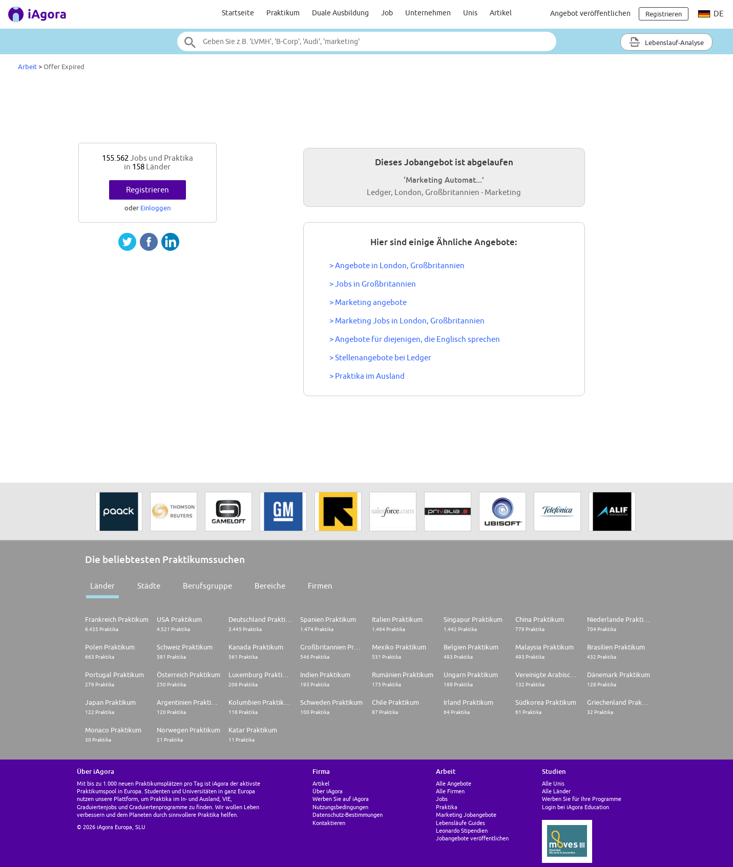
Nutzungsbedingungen (340, 807)
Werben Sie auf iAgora (340, 798)
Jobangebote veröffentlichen (472, 838)
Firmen (320, 585)
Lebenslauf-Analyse (666, 42)
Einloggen (155, 208)
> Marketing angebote (368, 302)
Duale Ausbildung (340, 13)
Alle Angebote (453, 783)
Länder (102, 585)
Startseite (238, 13)
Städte (148, 585)
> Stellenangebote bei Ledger (380, 357)
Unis (470, 13)
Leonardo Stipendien (462, 830)
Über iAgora (327, 791)
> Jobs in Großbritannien (372, 283)
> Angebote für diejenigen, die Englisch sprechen (414, 339)
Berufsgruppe (207, 585)
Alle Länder (556, 791)
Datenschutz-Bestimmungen (347, 814)
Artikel (501, 13)
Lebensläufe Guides (460, 822)
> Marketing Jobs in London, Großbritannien (407, 320)
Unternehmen (428, 13)
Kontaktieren (328, 822)
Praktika (446, 807)
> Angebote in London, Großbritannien (397, 265)
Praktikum (283, 13)
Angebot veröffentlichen (590, 13)
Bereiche (270, 585)
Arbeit (27, 66)
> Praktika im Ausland (367, 376)
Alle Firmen (450, 791)
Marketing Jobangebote (466, 814)
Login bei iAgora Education (575, 807)
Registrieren (147, 189)
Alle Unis (553, 783)
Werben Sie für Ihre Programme (581, 798)
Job (387, 13)
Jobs (442, 798)
